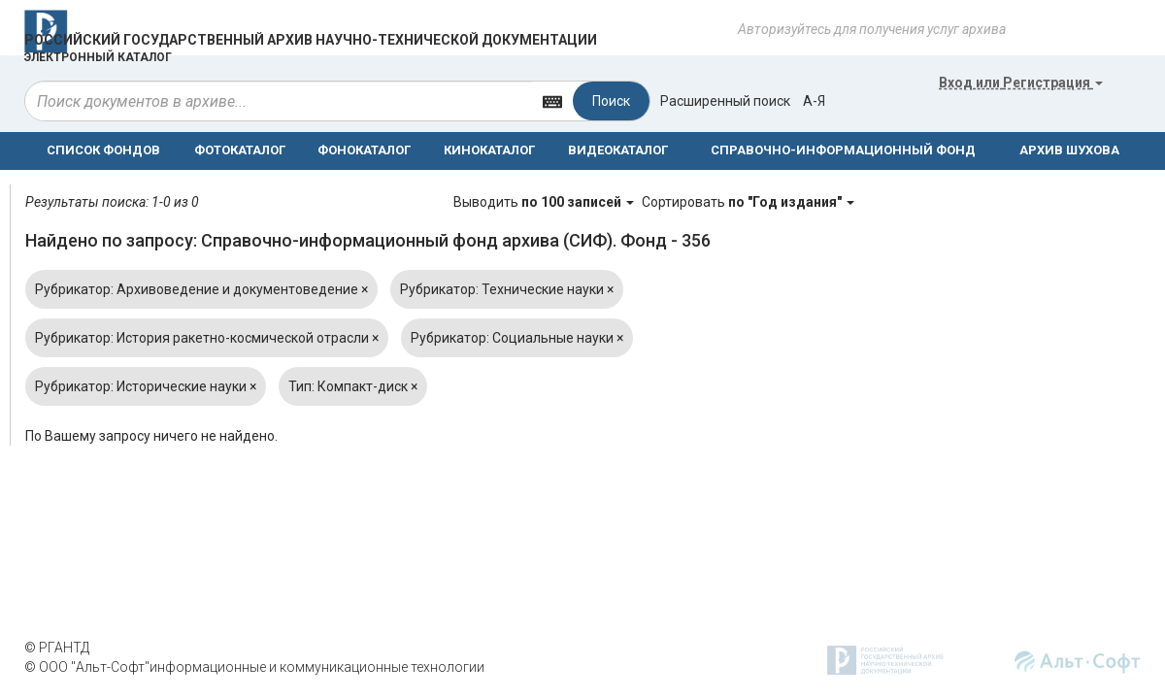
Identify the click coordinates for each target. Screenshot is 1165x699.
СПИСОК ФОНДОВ (103, 150)
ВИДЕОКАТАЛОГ (618, 150)
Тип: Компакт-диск (352, 386)
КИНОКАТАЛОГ (489, 150)
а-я (814, 101)
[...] (278, 101)
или (1021, 82)
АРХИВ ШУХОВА (1069, 150)
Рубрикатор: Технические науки (507, 289)
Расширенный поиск (725, 101)
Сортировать (748, 202)
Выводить (545, 202)
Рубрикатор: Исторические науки (145, 386)
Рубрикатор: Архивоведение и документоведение (201, 289)
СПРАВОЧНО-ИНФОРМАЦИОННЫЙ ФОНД (843, 150)
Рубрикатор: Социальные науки (517, 338)
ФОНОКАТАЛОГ (364, 150)
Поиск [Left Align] (611, 101)
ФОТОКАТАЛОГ (239, 150)
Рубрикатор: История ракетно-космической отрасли (207, 338)
